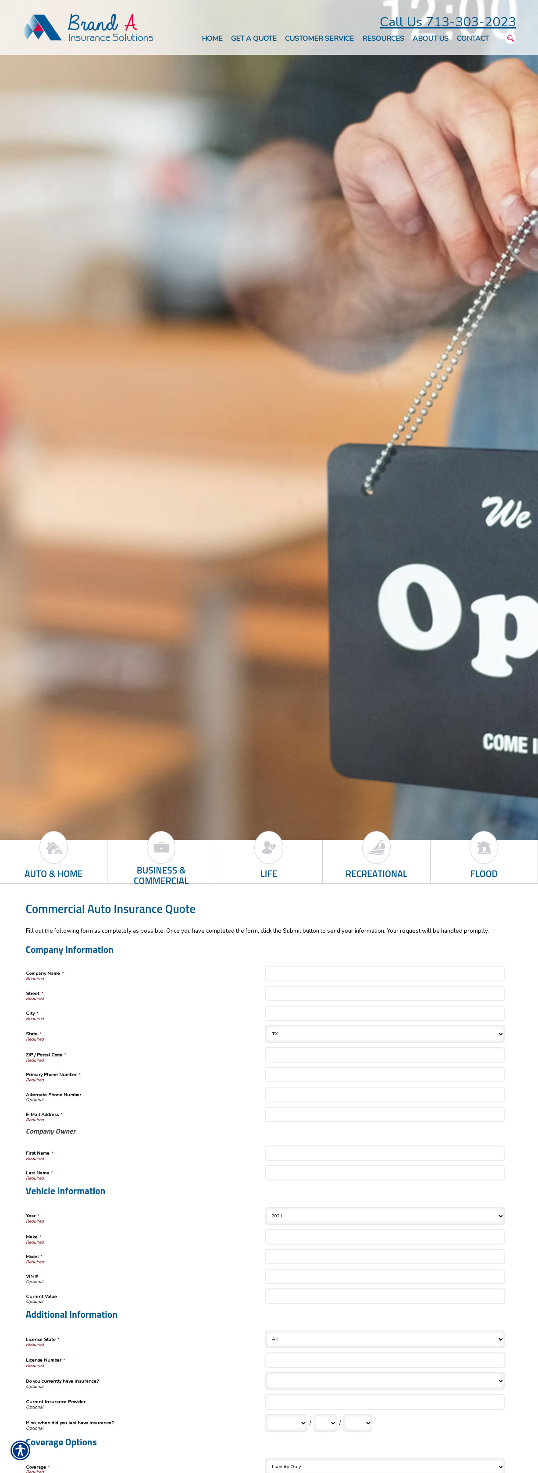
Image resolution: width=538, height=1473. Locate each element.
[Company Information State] (385, 1034)
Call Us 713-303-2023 (448, 22)
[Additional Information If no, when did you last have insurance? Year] (357, 1423)
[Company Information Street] (385, 993)
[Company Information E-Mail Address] (385, 1114)
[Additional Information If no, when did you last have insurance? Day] (325, 1423)
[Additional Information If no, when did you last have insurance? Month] (286, 1423)
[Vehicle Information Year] (385, 1216)
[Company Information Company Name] (385, 973)
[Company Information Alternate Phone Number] (385, 1094)
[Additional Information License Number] (385, 1360)
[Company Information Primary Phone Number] (385, 1074)
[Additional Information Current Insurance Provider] (385, 1401)
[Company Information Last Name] (385, 1173)
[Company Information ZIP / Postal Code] (385, 1055)
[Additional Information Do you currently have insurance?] (385, 1381)
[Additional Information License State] (385, 1339)
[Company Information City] (385, 1013)
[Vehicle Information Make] (385, 1237)
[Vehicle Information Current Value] (385, 1296)
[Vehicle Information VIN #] (385, 1276)
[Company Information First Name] (385, 1153)
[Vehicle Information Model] (385, 1256)
